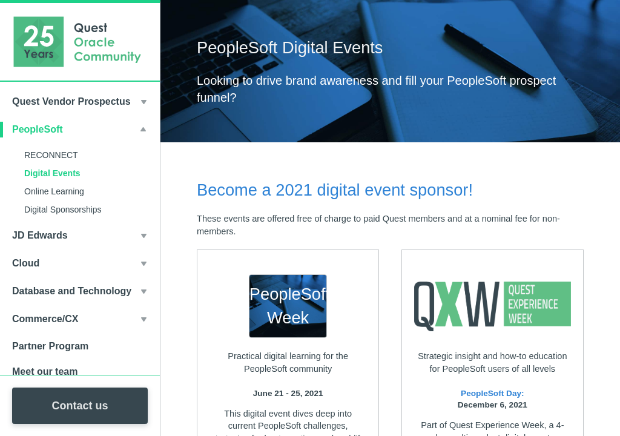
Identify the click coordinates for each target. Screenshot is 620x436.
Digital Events (52, 173)
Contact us (79, 406)
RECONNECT (51, 155)
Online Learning (54, 191)
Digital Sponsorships (63, 209)
